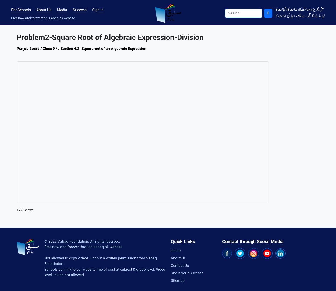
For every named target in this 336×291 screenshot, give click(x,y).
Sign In (98, 10)
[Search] (243, 13)
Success (80, 10)
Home (176, 251)
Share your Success (187, 273)
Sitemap (178, 280)
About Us (43, 10)
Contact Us (180, 265)
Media (62, 10)
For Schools (21, 10)
